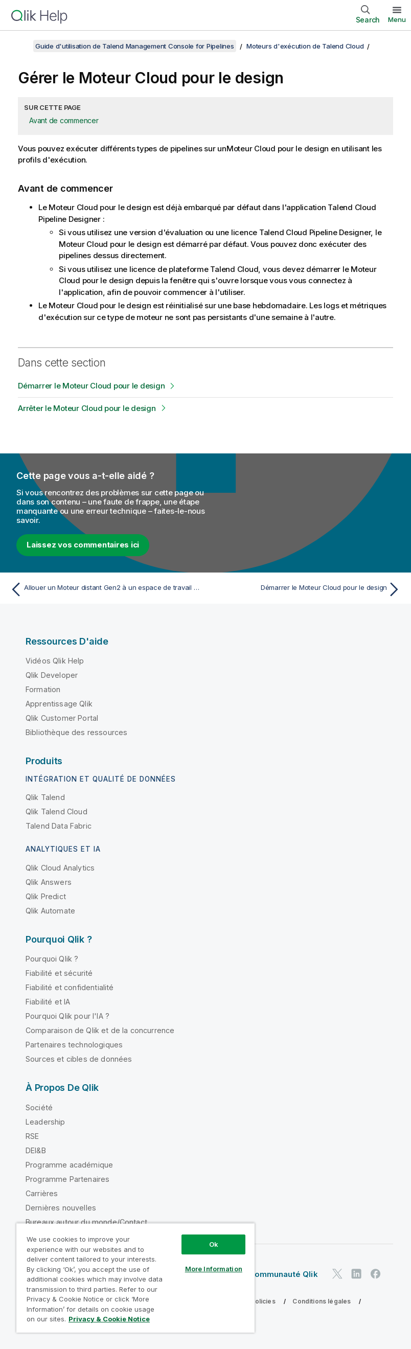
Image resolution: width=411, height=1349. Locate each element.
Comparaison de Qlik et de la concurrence (100, 1030)
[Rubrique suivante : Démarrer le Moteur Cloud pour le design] (306, 589)
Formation (43, 689)
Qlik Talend (45, 797)
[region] (135, 1278)
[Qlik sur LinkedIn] (356, 1274)
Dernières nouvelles (61, 1207)
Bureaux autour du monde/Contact (86, 1222)
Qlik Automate (50, 910)
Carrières (42, 1193)
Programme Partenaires (67, 1179)
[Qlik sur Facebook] (375, 1274)
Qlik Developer (52, 675)
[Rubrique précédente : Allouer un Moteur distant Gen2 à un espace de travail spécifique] (104, 589)
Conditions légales (321, 1301)
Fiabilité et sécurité (59, 973)
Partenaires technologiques (74, 1044)
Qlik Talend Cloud (56, 811)
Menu (397, 19)
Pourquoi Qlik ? (52, 958)
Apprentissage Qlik (59, 703)
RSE (32, 1136)
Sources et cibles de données (79, 1059)
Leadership (45, 1121)
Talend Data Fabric (59, 825)
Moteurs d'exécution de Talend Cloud (304, 46)
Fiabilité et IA (48, 1001)
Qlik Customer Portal (62, 718)
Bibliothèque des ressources (76, 732)
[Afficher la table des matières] (20, 46)
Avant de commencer (64, 120)
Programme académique (69, 1164)
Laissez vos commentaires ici (83, 545)
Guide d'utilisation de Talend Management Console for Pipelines (134, 46)
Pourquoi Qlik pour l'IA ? (67, 1016)
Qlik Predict (46, 896)
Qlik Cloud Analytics (60, 867)
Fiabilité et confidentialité (69, 987)
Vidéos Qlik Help (55, 660)
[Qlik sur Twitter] (337, 1274)
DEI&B (36, 1150)
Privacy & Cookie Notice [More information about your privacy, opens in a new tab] (109, 1319)
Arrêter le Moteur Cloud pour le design (87, 408)
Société (39, 1107)
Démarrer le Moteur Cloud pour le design (91, 386)
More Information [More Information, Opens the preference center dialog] (213, 1269)
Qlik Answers (49, 882)
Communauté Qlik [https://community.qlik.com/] (282, 1274)
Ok (213, 1244)
